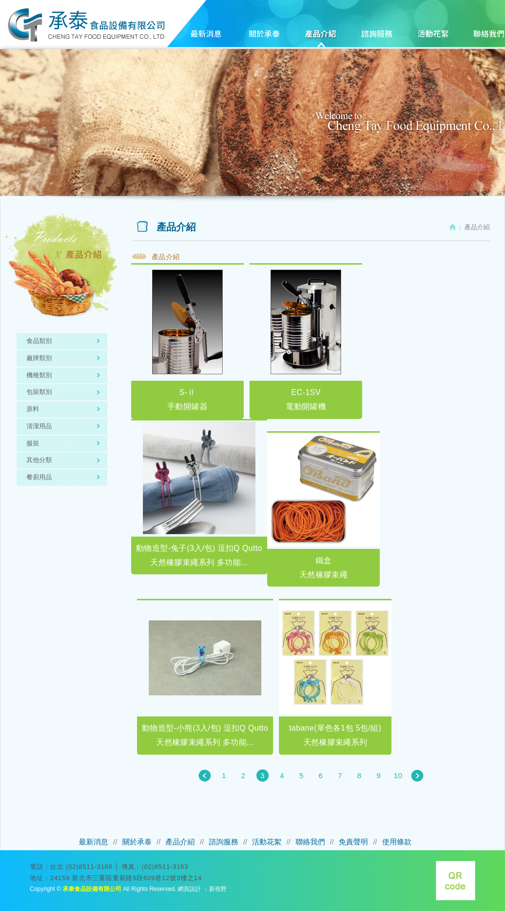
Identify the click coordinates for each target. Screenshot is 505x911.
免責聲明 (353, 841)
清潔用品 (39, 426)
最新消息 (207, 39)
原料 (32, 409)
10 (398, 775)
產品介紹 (319, 39)
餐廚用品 (39, 477)
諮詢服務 (376, 39)
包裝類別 (39, 391)
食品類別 (39, 341)
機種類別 (39, 375)
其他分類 (39, 460)
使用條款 (397, 841)
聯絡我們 (310, 841)
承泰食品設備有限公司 (86, 25)
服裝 (32, 443)
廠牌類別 (39, 358)
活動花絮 (432, 39)
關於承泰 (263, 39)
